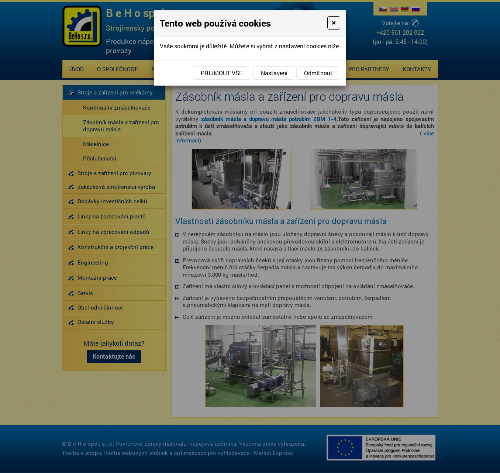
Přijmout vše (221, 73)
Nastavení (274, 73)
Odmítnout (318, 73)
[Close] (333, 23)
